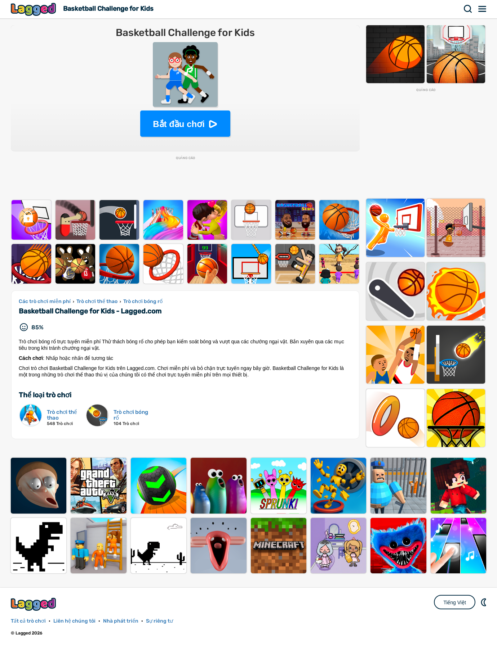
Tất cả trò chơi (28, 621)
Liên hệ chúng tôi (74, 621)
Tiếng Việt (454, 602)
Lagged (34, 9)
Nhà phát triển (120, 621)
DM (484, 602)
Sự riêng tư (159, 621)
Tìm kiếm (468, 9)
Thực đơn (482, 9)
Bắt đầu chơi (179, 124)
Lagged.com (34, 604)
